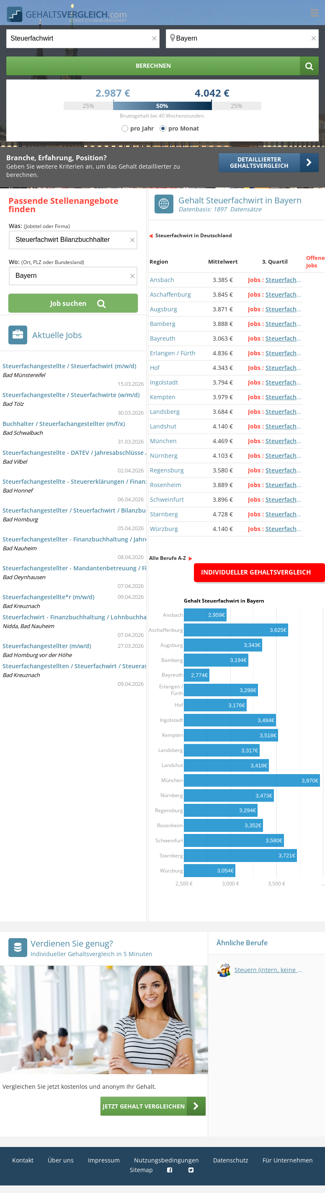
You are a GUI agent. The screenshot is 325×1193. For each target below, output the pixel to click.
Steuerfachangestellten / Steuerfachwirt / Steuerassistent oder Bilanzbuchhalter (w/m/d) (129, 666)
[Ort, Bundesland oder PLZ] (242, 38)
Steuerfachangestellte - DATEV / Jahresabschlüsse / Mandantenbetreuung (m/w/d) (119, 453)
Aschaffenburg (170, 294)
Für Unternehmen (288, 1160)
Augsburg (163, 309)
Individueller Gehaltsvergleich (256, 572)
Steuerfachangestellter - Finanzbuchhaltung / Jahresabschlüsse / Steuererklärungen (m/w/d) (134, 539)
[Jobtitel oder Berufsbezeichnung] (83, 38)
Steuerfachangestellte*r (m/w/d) (48, 597)
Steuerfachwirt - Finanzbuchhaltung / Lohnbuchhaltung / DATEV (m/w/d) (106, 617)
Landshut (163, 426)
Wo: (46, 262)
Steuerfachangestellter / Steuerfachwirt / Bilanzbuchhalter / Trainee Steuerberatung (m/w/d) (134, 510)
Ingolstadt (164, 382)
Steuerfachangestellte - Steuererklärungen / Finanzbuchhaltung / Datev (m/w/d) (116, 481)
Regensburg (167, 470)
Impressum (104, 1160)
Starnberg (164, 514)
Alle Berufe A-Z (167, 558)
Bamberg (162, 324)
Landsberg (165, 412)
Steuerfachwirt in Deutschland (193, 235)
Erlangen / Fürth (173, 353)
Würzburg (164, 529)
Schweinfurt (167, 499)
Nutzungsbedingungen (166, 1160)
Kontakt (23, 1160)
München (163, 441)
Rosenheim (165, 485)
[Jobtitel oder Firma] (73, 240)
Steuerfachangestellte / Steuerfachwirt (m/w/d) (69, 366)
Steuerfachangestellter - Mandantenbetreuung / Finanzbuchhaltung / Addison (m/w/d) (126, 568)
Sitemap (141, 1170)
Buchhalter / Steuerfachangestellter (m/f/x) (64, 424)
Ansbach (162, 280)
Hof (155, 368)
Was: (39, 226)
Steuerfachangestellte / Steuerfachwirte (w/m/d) (71, 395)
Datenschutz (230, 1160)
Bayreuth (162, 338)
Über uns (61, 1160)
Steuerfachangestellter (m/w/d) (47, 646)
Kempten (162, 397)
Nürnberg (164, 455)
